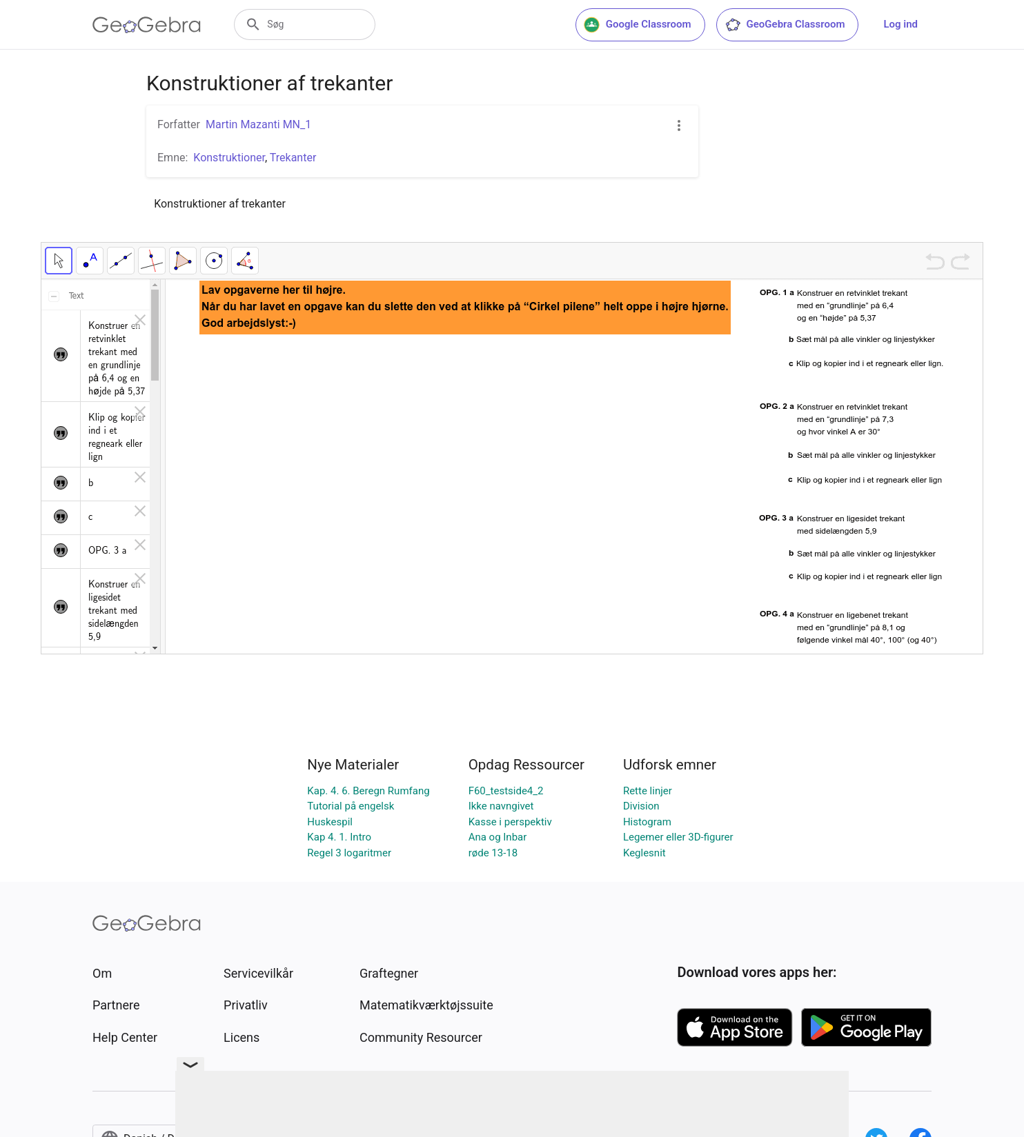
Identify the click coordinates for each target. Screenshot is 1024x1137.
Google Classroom (637, 25)
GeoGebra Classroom (785, 25)
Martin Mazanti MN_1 (258, 124)
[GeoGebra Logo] (146, 25)
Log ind (900, 24)
